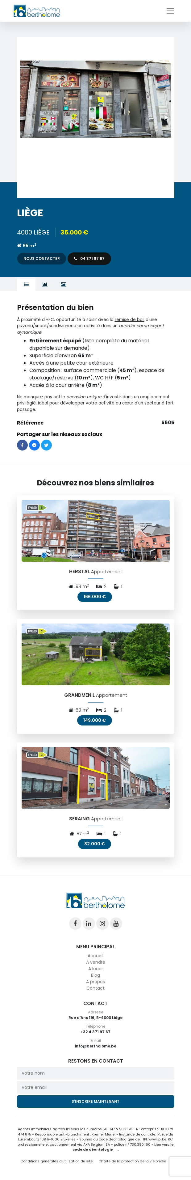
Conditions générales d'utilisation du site (56, 1161)
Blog (95, 975)
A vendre (95, 962)
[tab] (26, 284)
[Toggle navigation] (170, 11)
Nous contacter (41, 258)
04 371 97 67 (89, 258)
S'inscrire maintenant (95, 1101)
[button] (95, 117)
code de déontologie (93, 1149)
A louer (95, 969)
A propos (95, 982)
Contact (95, 988)
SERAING (79, 818)
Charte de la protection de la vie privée (132, 1161)
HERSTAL (79, 571)
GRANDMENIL (79, 695)
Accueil (95, 956)
